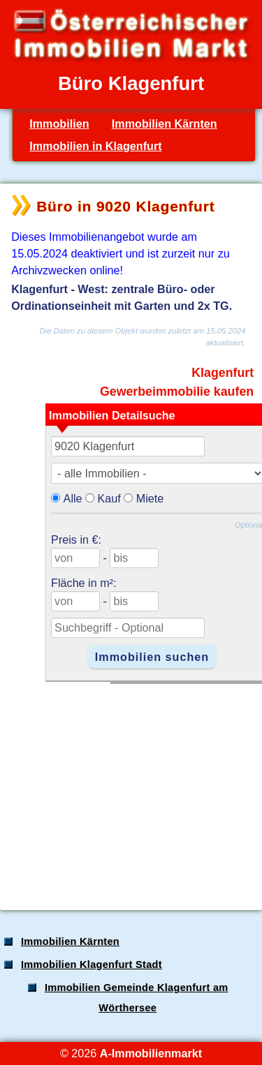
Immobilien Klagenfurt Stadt (91, 964)
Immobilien (59, 123)
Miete (150, 498)
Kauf (109, 498)
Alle (73, 498)
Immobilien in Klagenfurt (95, 146)
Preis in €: (76, 539)
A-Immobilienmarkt (151, 1053)
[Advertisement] (129, 789)
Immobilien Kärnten (164, 123)
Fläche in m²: (83, 582)
